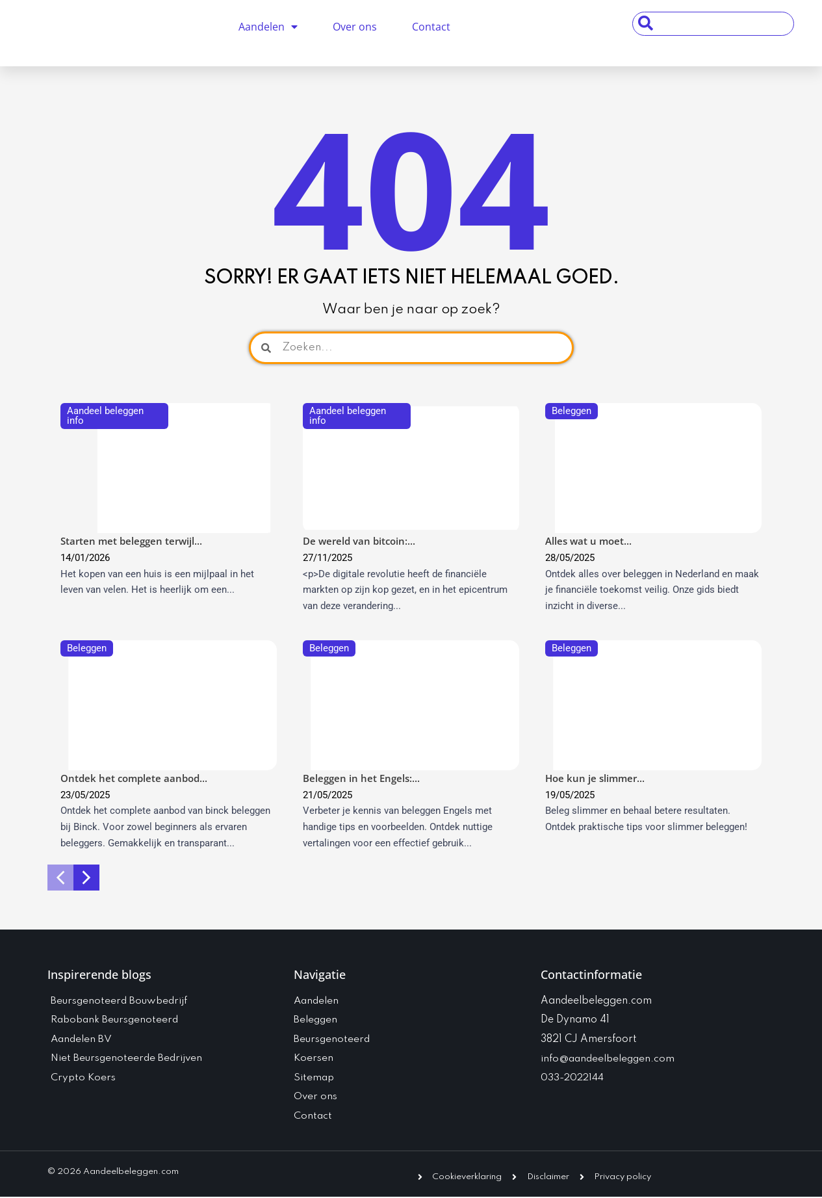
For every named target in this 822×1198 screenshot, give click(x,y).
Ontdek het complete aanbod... (133, 778)
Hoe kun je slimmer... (595, 778)
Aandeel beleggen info (105, 415)
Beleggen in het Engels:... (361, 778)
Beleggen (571, 411)
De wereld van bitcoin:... (359, 540)
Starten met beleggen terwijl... (131, 540)
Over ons (355, 27)
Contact (431, 27)
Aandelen (268, 26)
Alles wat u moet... (588, 540)
